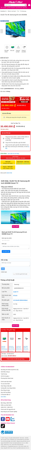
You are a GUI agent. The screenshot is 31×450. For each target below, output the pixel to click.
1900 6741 (3, 407)
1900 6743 (9, 407)
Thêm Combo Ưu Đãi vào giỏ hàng (15, 359)
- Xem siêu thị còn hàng (13, 153)
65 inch (15, 295)
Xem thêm (3, 396)
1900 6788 (9, 173)
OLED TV (15, 291)
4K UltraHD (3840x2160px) (20, 300)
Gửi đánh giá (6, 251)
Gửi (3, 268)
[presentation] (1, 31)
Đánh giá (4, 243)
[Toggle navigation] (2, 5)
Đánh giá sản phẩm (7, 238)
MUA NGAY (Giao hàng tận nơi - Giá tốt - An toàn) (15, 157)
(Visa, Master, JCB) (8, 167)
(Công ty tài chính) (7, 162)
